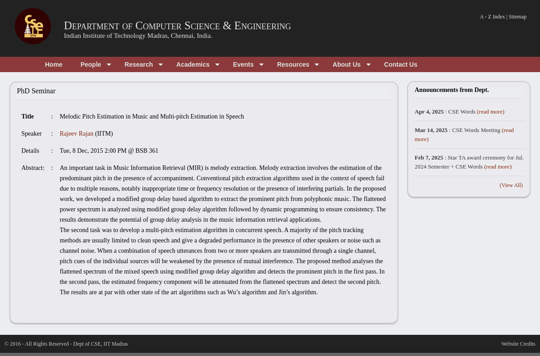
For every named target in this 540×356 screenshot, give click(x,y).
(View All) (511, 185)
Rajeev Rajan (77, 133)
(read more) (490, 111)
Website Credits (518, 344)
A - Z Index (492, 17)
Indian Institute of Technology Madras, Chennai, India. (138, 35)
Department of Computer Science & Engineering (177, 25)
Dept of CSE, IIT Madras (100, 344)
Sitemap (517, 17)
